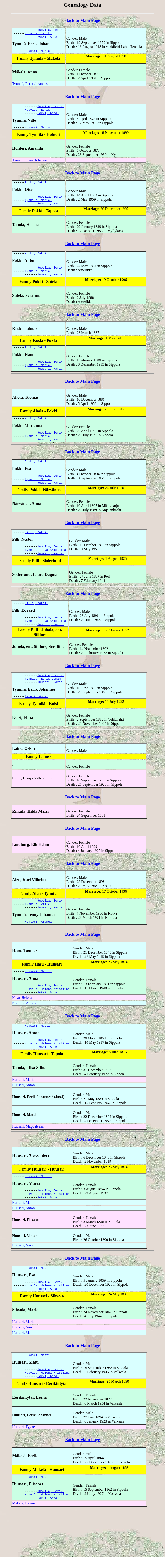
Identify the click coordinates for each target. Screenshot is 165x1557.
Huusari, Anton (23, 1121)
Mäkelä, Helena (23, 1550)
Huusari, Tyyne (23, 1471)
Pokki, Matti (36, 188)
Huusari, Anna (22, 1368)
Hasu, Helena (22, 1031)
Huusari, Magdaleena (28, 1162)
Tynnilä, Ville (38, 933)
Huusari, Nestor (23, 1284)
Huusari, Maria (38, 53)
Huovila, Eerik (50, 30)
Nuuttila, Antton (24, 1036)
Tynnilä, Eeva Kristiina (46, 571)
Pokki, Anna (48, 38)
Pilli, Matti (36, 552)
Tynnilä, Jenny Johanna (29, 166)
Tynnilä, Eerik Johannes (30, 86)
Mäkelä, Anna (36, 724)
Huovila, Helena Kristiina (48, 1021)
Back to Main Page (82, 20)
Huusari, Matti (38, 1002)
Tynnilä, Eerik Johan (44, 705)
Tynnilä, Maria (38, 207)
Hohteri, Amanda (39, 952)
